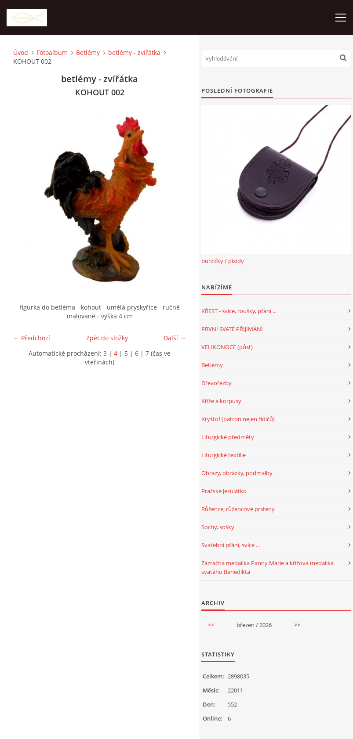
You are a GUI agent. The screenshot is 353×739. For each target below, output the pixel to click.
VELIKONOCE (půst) (227, 347)
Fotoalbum (52, 52)
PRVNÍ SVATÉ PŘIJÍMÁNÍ (232, 329)
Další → (175, 338)
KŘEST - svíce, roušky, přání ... (239, 311)
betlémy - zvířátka (134, 52)
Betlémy (88, 52)
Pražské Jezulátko (224, 491)
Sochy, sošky (217, 527)
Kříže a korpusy (221, 401)
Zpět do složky (107, 338)
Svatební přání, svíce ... (230, 545)
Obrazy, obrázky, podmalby (237, 473)
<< (211, 625)
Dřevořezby (216, 383)
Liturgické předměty (227, 437)
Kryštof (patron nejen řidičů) (238, 419)
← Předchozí (31, 338)
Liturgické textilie (223, 455)
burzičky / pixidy (222, 261)
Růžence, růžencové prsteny (238, 509)
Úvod (20, 52)
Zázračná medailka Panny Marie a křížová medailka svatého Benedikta (267, 567)
